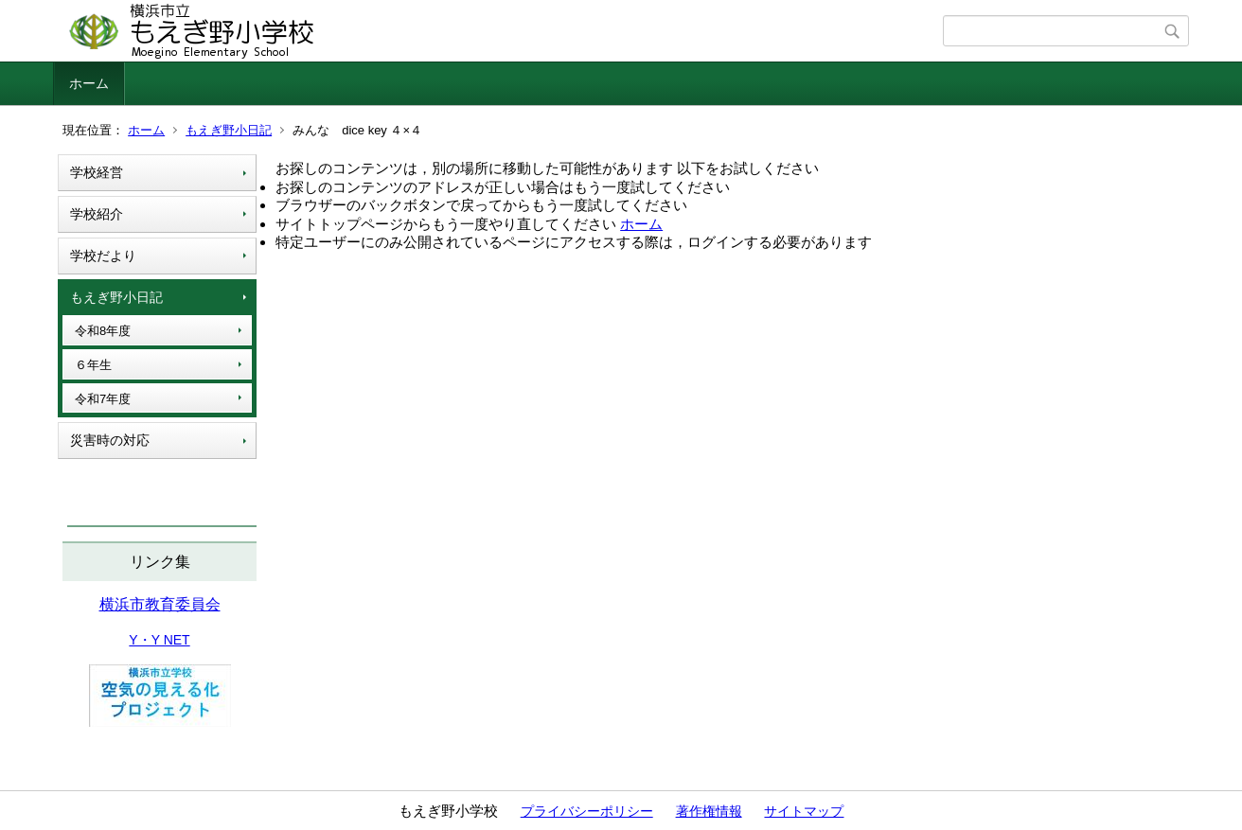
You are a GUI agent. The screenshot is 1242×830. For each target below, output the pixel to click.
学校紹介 (96, 213)
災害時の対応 (110, 440)
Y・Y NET (159, 639)
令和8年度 (103, 331)
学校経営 (96, 172)
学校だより (103, 255)
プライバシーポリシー (587, 811)
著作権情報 (709, 811)
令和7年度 (103, 399)
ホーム (89, 83)
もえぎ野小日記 (229, 130)
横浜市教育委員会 (160, 604)
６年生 (93, 365)
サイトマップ (803, 811)
